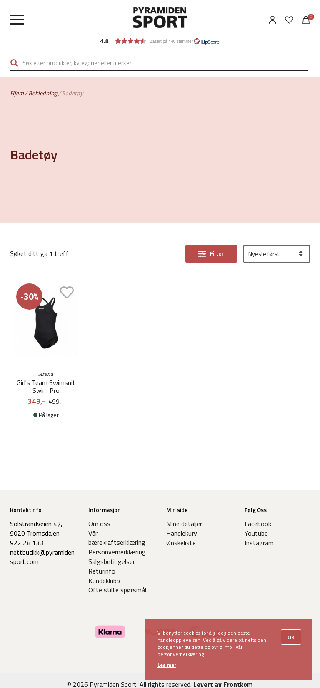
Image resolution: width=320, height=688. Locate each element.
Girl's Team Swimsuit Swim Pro (46, 387)
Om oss (99, 523)
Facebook (258, 523)
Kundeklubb (104, 580)
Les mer (167, 665)
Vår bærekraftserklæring (116, 538)
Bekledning (42, 93)
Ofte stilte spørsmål (117, 589)
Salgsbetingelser (111, 561)
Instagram (259, 542)
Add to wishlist (67, 292)
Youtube (256, 533)
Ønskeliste (181, 542)
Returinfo (101, 571)
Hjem (17, 93)
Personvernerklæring (117, 551)
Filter (217, 253)
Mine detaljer (184, 523)
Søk (14, 63)
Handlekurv (181, 533)
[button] (160, 41)
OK (291, 637)
